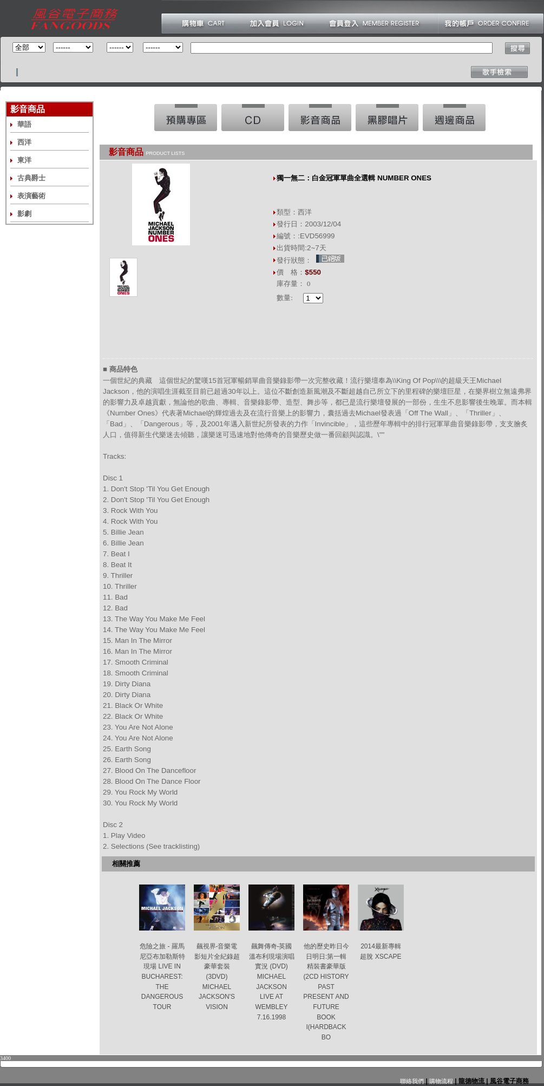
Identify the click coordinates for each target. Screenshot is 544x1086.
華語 (24, 124)
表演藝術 (31, 196)
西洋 (24, 142)
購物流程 (440, 1081)
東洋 (24, 160)
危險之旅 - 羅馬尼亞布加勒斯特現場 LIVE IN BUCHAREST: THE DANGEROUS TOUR (162, 976)
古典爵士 (31, 178)
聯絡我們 (412, 1081)
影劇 (24, 214)
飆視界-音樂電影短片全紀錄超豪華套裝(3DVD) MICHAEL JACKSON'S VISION (217, 976)
